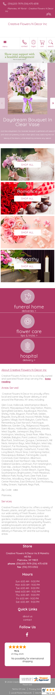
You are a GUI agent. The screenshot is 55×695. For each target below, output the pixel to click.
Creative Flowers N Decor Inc (27, 24)
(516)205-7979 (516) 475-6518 (23, 3)
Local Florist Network (21, 692)
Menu (4, 46)
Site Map (39, 692)
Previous (2, 103)
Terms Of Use (18, 689)
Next (52, 103)
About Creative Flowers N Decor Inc (24, 370)
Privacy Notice (36, 689)
